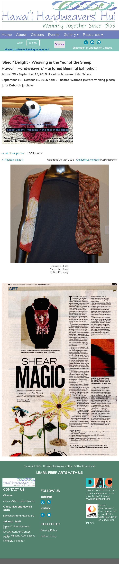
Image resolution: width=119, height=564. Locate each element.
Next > (19, 159)
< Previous (8, 159)
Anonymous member (88, 159)
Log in (20, 42)
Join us (33, 42)
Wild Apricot (90, 560)
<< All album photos (13, 153)
